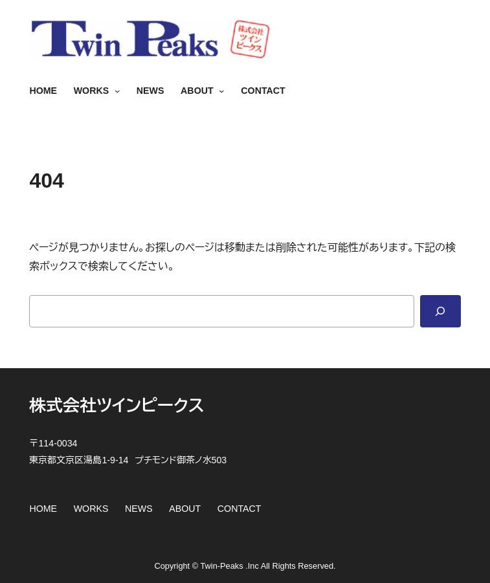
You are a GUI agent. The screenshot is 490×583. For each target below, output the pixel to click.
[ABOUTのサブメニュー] (219, 91)
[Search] (440, 311)
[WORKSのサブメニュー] (114, 91)
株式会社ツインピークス (117, 406)
